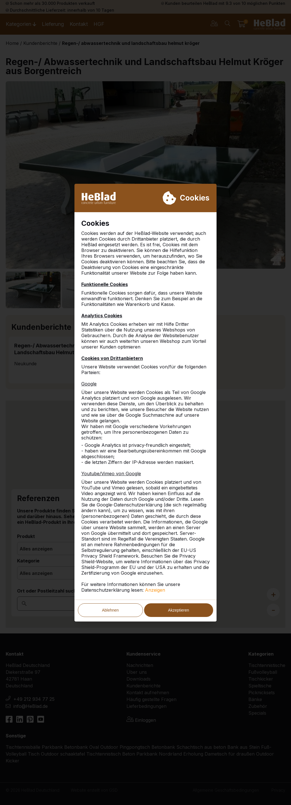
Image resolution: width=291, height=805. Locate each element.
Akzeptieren (178, 610)
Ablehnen (110, 610)
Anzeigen (155, 590)
